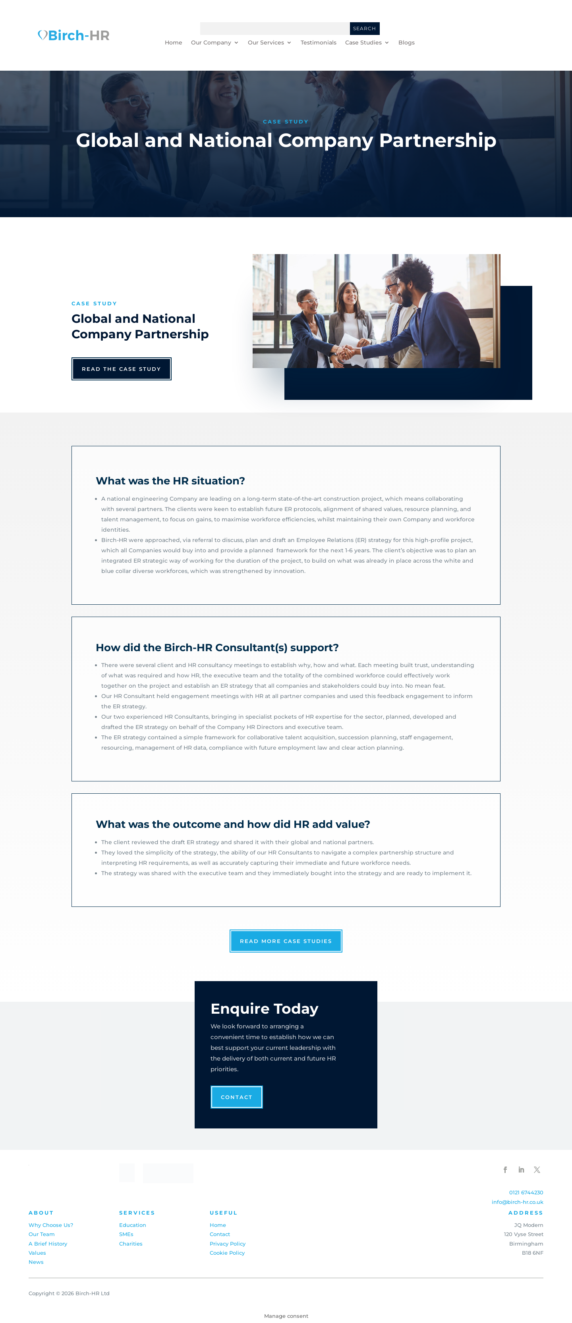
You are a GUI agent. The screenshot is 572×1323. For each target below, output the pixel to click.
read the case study (121, 369)
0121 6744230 (526, 1192)
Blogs (406, 43)
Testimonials (318, 43)
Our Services (266, 43)
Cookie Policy (227, 1253)
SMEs (126, 1234)
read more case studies (286, 941)
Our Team (42, 1234)
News (36, 1262)
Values (37, 1253)
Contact (237, 1097)
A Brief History (48, 1243)
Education (132, 1225)
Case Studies (363, 43)
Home (173, 43)
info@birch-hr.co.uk (517, 1202)
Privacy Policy (227, 1243)
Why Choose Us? (51, 1225)
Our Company (211, 43)
